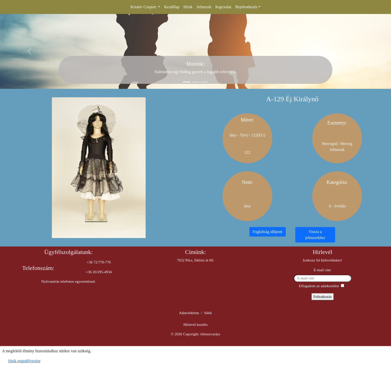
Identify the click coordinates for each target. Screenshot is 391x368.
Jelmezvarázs (210, 334)
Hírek (188, 7)
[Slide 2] (195, 82)
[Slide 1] (186, 82)
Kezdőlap (171, 7)
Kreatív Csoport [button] (144, 7)
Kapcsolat (223, 7)
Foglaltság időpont (268, 232)
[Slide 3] (204, 82)
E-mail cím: (322, 270)
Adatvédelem (189, 313)
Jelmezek (203, 7)
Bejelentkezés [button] (246, 7)
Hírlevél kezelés (195, 325)
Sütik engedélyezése (24, 361)
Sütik (208, 313)
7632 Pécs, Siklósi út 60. (195, 260)
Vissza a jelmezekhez (315, 235)
